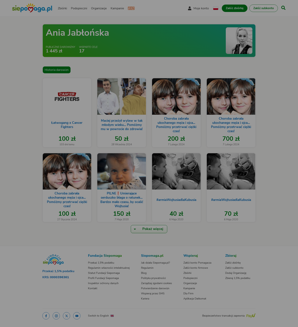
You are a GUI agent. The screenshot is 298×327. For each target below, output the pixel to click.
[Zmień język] (65, 252)
